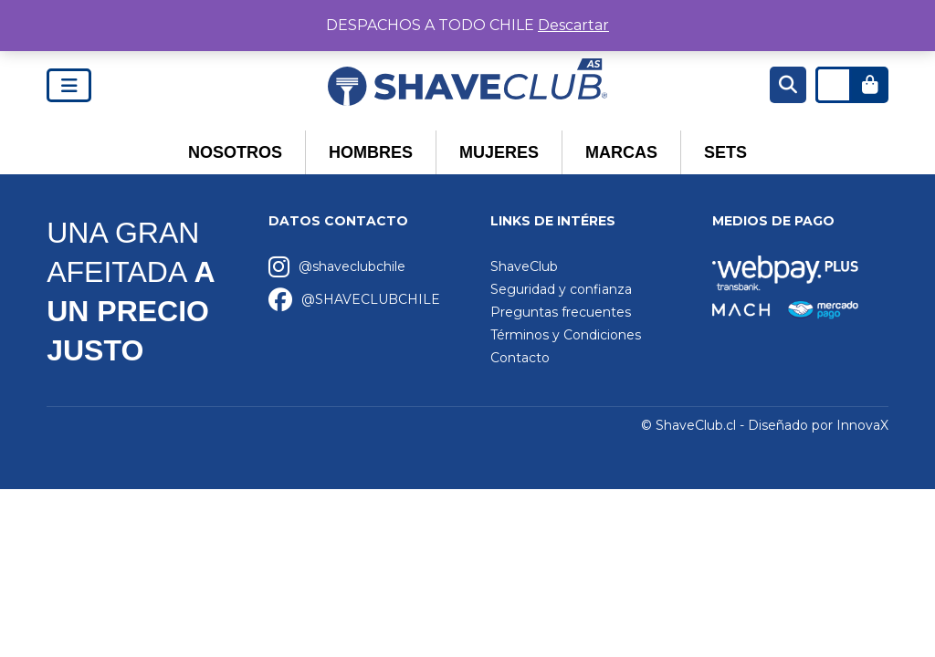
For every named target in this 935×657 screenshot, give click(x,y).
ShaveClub (524, 266)
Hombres (371, 152)
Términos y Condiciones (565, 335)
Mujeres (499, 152)
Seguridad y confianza (561, 289)
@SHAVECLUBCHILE (370, 299)
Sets (725, 152)
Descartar (573, 25)
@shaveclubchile (352, 266)
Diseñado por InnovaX (818, 425)
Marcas (621, 152)
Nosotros (235, 152)
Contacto (520, 357)
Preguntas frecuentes (560, 312)
